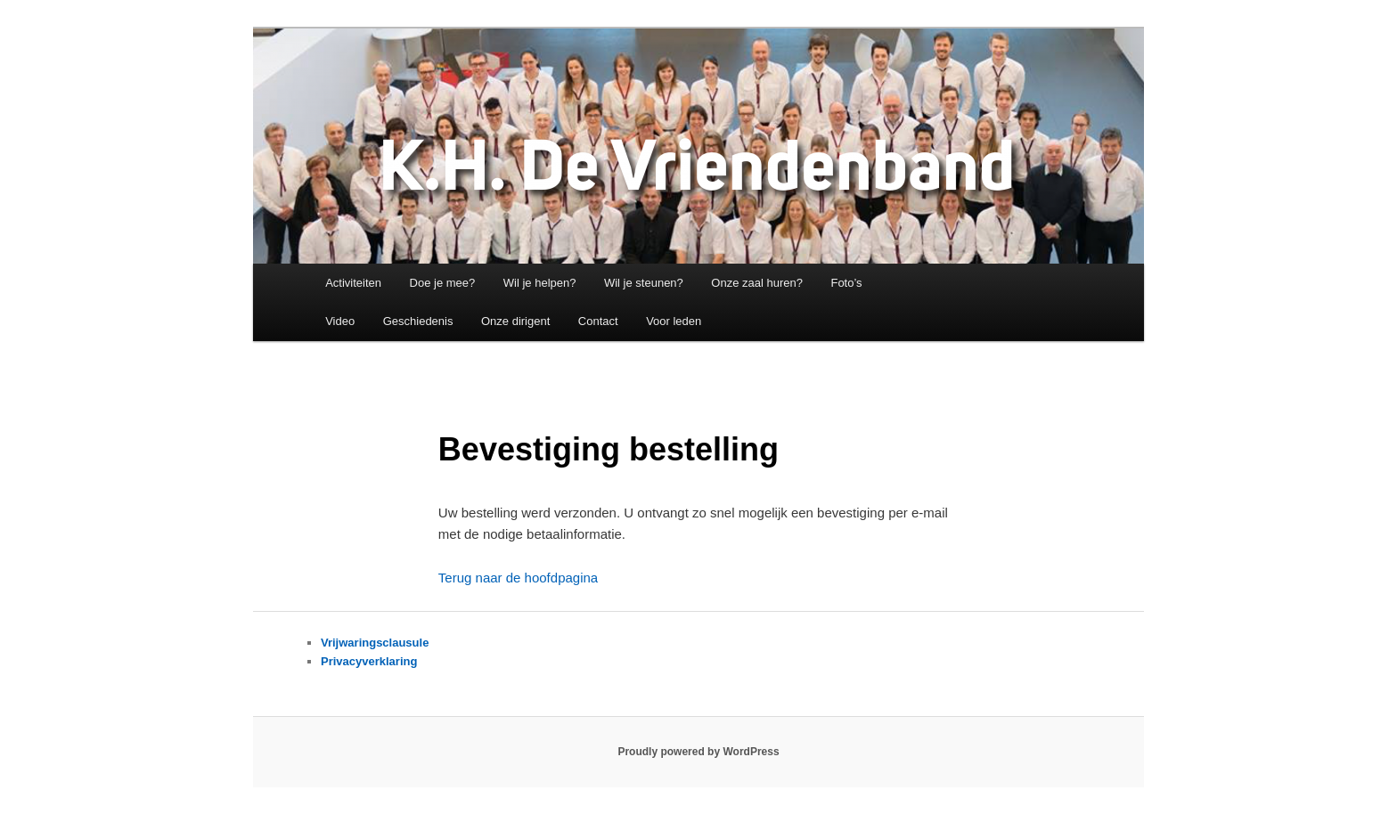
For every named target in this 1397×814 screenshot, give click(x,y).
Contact (598, 321)
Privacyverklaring (369, 661)
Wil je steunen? (643, 282)
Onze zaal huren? (757, 282)
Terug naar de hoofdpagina (518, 577)
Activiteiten (353, 282)
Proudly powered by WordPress (698, 751)
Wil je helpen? (539, 282)
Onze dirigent (515, 321)
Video (340, 321)
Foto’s (846, 282)
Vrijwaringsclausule (375, 642)
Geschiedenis (418, 321)
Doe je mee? (443, 282)
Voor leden (673, 321)
